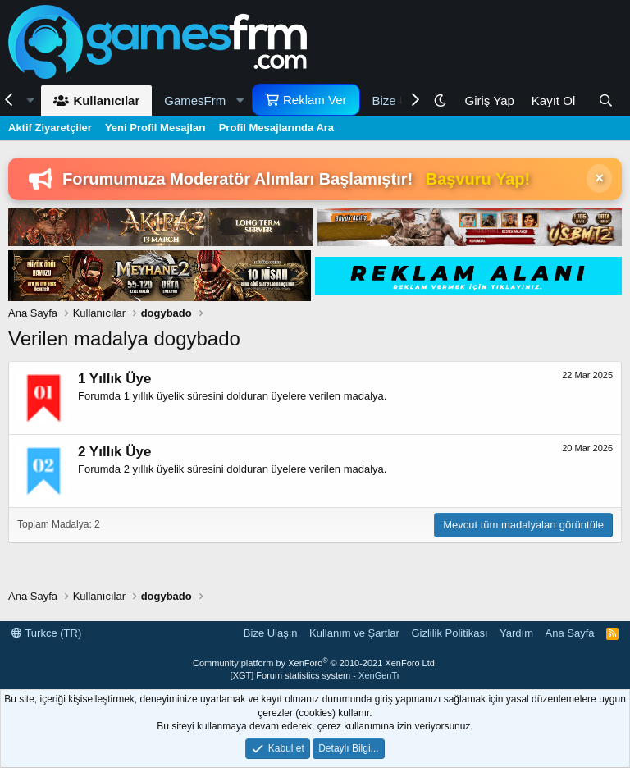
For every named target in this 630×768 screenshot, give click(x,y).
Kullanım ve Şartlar (354, 633)
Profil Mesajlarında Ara (276, 127)
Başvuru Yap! (478, 179)
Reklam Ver (315, 100)
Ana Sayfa (570, 633)
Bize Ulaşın (271, 633)
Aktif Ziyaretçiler (50, 127)
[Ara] (606, 100)
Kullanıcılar (106, 100)
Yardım (516, 633)
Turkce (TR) (46, 633)
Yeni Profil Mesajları (155, 127)
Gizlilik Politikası (449, 633)
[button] (202, 100)
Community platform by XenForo (315, 663)
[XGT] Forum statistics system (315, 675)
